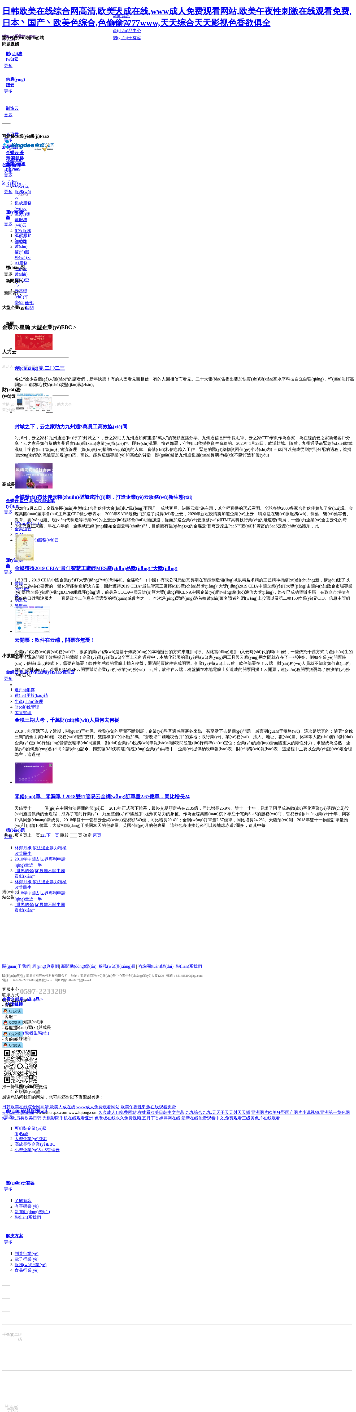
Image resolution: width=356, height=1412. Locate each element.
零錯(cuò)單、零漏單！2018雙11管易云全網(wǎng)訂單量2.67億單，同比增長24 (102, 796)
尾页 (97, 835)
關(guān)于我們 (16, 966)
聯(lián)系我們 (28, 1217)
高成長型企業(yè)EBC (35, 1144)
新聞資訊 (14, 281)
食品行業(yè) (26, 1270)
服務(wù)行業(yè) (30, 1264)
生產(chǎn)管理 (29, 701)
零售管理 (23, 712)
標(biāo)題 (15, 830)
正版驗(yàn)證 (28, 1091)
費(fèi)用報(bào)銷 (31, 695)
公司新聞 (11, 165)
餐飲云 (21, 605)
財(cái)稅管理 (27, 707)
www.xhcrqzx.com (18, 1112)
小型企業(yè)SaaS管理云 (37, 1149)
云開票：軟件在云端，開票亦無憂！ (55, 640)
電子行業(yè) (26, 1259)
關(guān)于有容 (20, 1183)
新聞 (29, 308)
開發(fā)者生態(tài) (32, 1033)
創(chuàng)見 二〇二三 (40, 368)
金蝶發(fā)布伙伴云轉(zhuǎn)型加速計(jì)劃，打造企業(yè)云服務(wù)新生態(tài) (104, 497)
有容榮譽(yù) (27, 1206)
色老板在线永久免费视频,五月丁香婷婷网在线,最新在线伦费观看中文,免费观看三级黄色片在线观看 (187, 1118)
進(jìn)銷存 (25, 690)
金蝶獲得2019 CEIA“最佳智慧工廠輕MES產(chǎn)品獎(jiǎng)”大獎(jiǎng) (96, 568)
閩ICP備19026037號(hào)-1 (73, 980)
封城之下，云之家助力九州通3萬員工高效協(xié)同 (71, 426)
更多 (8, 65)
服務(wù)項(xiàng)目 (117, 966)
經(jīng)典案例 (45, 966)
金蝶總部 (23, 1038)
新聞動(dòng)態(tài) (32, 1211)
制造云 (12, 108)
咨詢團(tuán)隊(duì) (155, 966)
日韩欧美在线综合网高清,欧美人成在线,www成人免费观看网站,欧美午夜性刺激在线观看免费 (89, 1107)
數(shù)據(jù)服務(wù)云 (23, 252)
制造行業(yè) (26, 1253)
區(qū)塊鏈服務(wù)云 (22, 219)
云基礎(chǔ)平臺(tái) (21, 297)
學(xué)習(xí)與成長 (33, 1027)
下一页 (52, 835)
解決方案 (14, 1236)
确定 (87, 835)
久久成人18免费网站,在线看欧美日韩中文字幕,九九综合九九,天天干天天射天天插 (174, 1112)
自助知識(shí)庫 (29, 1022)
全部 (29, 303)
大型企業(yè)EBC (31, 1138)
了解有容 (23, 1200)
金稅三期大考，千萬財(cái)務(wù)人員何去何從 (67, 720)
